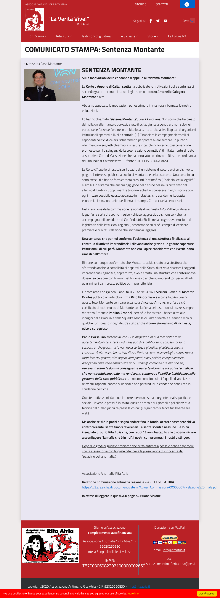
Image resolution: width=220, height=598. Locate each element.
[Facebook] (142, 20)
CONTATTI (161, 4)
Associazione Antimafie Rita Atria (46, 4)
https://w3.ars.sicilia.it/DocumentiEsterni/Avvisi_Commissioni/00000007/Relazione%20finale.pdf (150, 487)
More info (133, 593)
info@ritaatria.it (174, 549)
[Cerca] (190, 20)
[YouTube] (157, 20)
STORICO (141, 4)
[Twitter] (150, 20)
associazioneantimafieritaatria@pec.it (169, 563)
